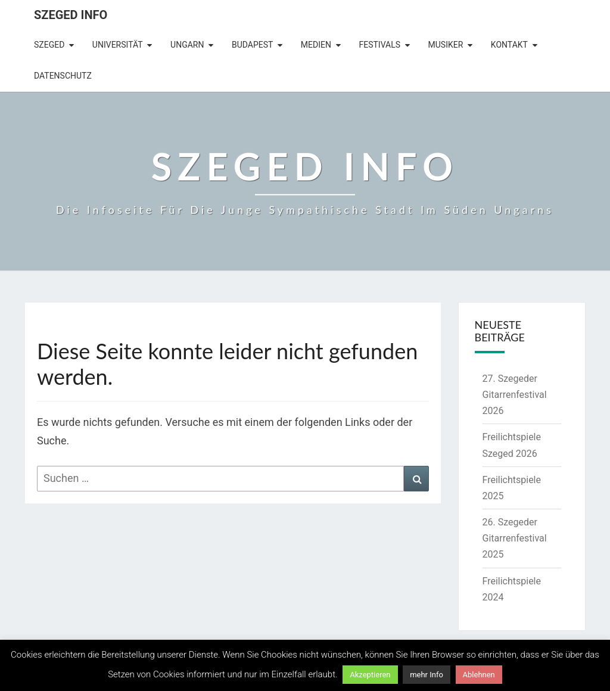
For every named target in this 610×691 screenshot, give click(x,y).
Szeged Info (70, 15)
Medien (316, 44)
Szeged (49, 44)
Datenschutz (63, 75)
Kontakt (509, 44)
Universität (117, 44)
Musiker (445, 44)
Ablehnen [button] (479, 674)
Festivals (379, 44)
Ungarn (187, 44)
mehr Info (426, 674)
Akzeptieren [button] (370, 674)
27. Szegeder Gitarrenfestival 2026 (515, 394)
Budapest (252, 44)
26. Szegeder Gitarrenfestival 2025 (515, 538)
